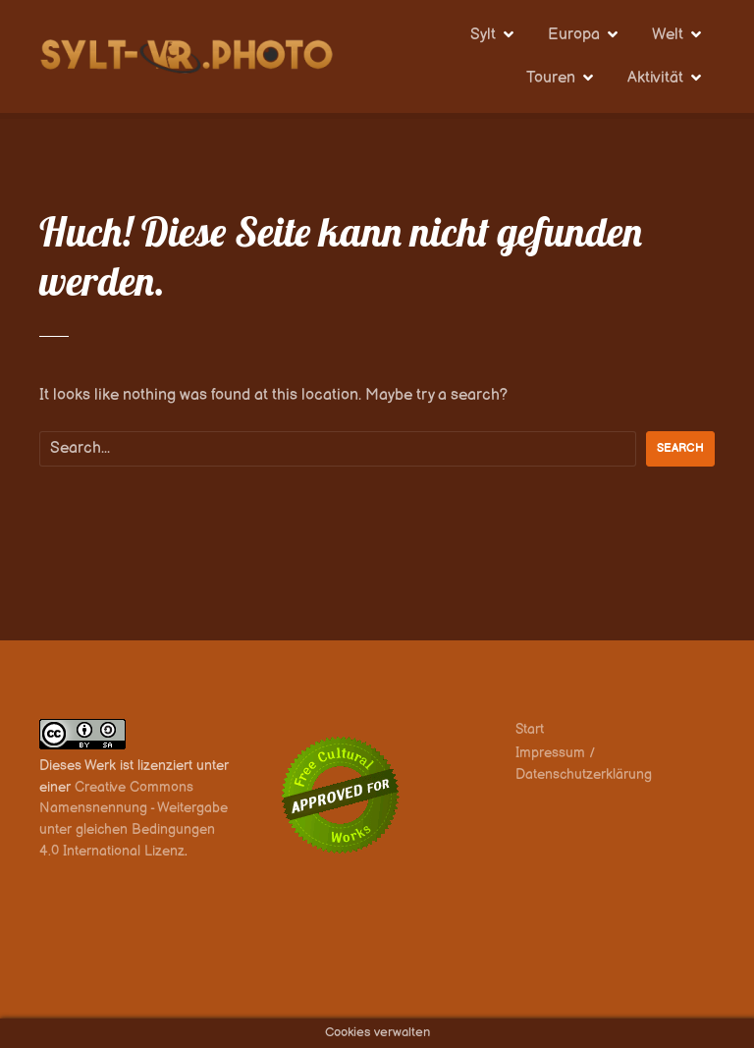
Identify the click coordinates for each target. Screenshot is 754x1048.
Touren (550, 78)
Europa (574, 35)
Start (529, 729)
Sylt (483, 35)
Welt (667, 35)
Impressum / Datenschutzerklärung (583, 764)
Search (680, 448)
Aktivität (655, 78)
